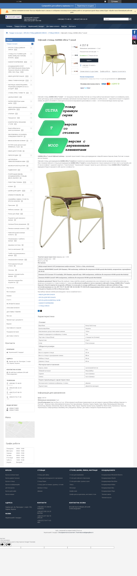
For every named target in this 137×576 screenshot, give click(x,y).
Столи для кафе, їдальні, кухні (79, 481)
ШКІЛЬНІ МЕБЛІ (13, 97)
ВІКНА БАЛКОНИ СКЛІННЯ (16, 140)
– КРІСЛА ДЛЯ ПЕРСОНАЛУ (47, 297)
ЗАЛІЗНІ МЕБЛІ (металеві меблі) (16, 102)
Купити (89, 60)
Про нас (9, 316)
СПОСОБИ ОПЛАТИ (13, 307)
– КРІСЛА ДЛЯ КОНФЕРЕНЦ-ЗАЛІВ (49, 300)
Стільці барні (41, 481)
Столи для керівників (77, 475)
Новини (9, 295)
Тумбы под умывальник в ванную (16, 254)
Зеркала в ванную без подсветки (15, 281)
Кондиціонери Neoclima (109, 481)
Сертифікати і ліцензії (14, 328)
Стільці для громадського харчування (50, 478)
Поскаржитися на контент (67, 532)
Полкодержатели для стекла (15, 265)
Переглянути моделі (85, 6)
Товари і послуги (20, 26)
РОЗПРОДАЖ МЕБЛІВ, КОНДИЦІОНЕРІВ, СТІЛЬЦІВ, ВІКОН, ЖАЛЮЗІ (17, 176)
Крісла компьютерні (12, 475)
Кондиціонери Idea (108, 488)
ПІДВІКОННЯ (12, 170)
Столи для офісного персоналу (80, 478)
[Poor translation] (7, 544)
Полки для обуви (13, 214)
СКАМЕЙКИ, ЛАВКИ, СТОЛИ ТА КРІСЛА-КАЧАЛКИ (18, 200)
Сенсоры (11, 270)
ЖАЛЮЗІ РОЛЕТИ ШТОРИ (16, 165)
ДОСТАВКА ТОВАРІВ (14, 311)
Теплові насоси (106, 497)
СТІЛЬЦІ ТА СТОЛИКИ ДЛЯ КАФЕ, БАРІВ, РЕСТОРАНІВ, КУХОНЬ (17, 55)
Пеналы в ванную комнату (16, 228)
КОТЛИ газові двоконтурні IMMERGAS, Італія (17, 146)
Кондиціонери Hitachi (109, 478)
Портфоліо (10, 287)
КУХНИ (10, 186)
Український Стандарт (36, 26)
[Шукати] (130, 19)
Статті (9, 299)
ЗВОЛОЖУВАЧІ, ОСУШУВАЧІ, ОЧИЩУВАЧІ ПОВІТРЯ (17, 135)
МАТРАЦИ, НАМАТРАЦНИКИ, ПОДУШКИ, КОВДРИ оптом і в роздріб (18, 86)
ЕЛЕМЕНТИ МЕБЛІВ (14, 195)
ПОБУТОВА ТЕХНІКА (15, 182)
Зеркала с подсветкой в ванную (16, 275)
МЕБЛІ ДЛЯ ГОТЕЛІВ (15, 151)
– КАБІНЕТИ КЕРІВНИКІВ (46, 303)
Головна (9, 26)
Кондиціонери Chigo (108, 491)
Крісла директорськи (12, 478)
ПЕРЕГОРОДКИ (13, 155)
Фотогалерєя (11, 291)
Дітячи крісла (9, 488)
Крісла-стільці (10, 481)
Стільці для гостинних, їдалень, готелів (50, 484)
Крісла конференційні (12, 484)
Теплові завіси (106, 494)
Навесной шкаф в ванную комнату (16, 233)
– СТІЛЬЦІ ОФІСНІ (43, 306)
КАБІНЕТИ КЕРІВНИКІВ (15, 62)
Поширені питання (13, 332)
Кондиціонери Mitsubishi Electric (112, 475)
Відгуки (64, 26)
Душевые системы (14, 245)
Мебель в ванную (14, 209)
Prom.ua (79, 530)
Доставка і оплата (52, 26)
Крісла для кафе (10, 491)
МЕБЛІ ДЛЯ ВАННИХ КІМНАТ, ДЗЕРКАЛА (17, 108)
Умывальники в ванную (15, 259)
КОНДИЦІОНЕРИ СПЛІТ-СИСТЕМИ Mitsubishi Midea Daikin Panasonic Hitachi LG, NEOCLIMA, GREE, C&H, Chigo (19, 69)
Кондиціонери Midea (108, 484)
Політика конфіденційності (84, 532)
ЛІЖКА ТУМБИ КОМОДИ (16, 80)
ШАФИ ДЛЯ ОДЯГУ (14, 190)
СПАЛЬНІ (11, 113)
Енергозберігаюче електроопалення (14, 129)
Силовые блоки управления (17, 224)
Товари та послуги (15, 33)
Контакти (72, 26)
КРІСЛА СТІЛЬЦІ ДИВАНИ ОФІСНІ (35, 33)
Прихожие (11, 205)
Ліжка (71, 484)
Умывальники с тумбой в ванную (16, 239)
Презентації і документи (15, 320)
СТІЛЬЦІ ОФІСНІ (53, 33)
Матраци (73, 488)
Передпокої (12, 118)
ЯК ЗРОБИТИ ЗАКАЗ (13, 303)
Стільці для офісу (43, 475)
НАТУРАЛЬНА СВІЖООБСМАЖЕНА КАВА (16, 160)
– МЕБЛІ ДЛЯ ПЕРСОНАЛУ (46, 294)
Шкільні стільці (42, 488)
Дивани (39, 491)
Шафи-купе (73, 491)
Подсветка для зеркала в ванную (16, 219)
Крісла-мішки (9, 494)
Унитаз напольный (14, 249)
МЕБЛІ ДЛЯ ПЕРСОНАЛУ (16, 76)
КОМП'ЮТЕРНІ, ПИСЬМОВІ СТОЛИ (17, 123)
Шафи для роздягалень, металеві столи (83, 494)
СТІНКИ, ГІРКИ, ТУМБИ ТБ (16, 93)
